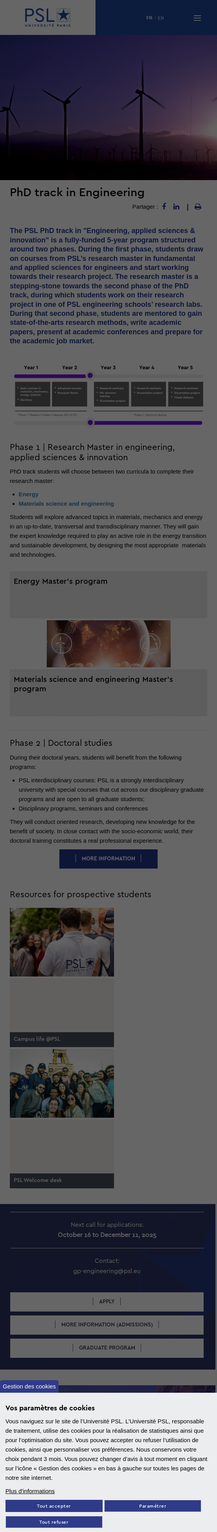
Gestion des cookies (29, 1386)
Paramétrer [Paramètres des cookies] (152, 1506)
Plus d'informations (30, 1491)
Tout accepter (54, 1506)
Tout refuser (53, 1522)
